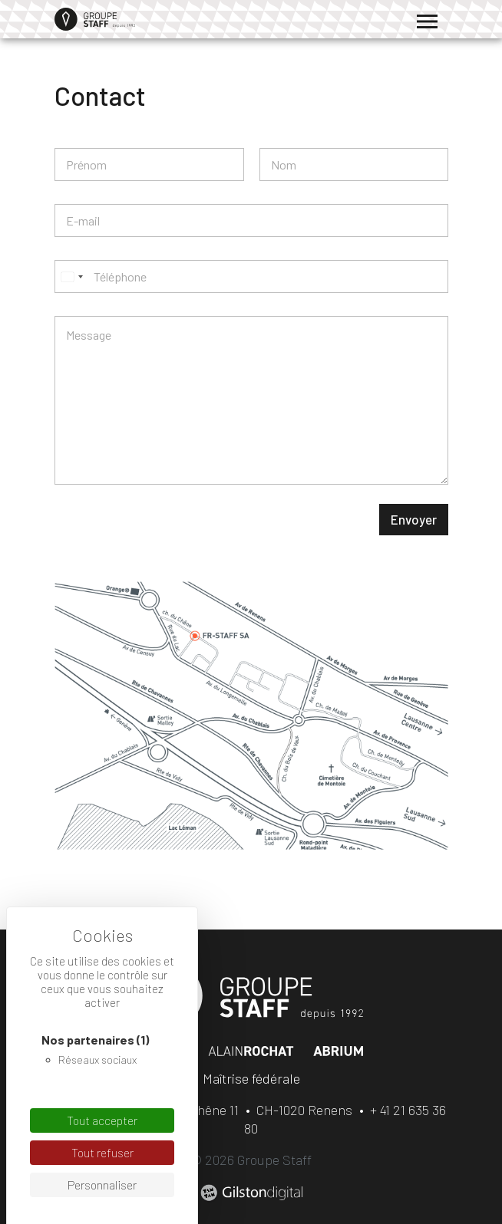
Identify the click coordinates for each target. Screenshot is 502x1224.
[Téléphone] (251, 276)
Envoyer (414, 519)
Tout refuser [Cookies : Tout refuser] (102, 1152)
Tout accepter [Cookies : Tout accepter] (102, 1120)
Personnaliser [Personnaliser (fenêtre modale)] (102, 1184)
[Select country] (71, 276)
